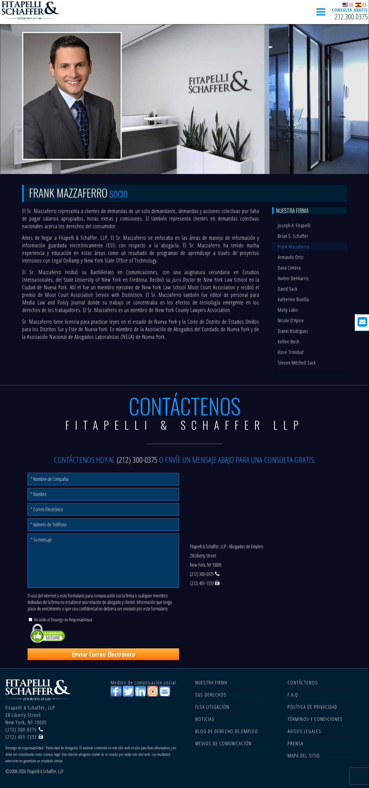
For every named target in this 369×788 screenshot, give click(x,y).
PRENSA (296, 743)
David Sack (287, 288)
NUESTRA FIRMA (211, 682)
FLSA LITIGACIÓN (212, 707)
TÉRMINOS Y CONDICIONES (315, 719)
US (348, 4)
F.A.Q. (293, 694)
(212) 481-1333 (202, 583)
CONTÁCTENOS (303, 682)
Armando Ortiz (291, 257)
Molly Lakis (288, 310)
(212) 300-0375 (137, 459)
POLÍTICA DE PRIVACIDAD (312, 707)
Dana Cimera (289, 267)
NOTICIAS (205, 719)
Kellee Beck (288, 341)
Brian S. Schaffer (293, 236)
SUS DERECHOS (210, 694)
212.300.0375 (351, 16)
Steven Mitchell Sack (297, 362)
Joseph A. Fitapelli (294, 225)
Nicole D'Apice (291, 320)
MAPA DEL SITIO (304, 755)
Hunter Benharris (293, 278)
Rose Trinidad (291, 352)
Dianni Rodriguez (293, 331)
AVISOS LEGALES (304, 731)
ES (361, 4)
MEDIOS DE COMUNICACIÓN (223, 743)
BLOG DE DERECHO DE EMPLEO (226, 731)
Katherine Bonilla (293, 299)
